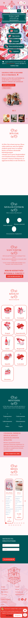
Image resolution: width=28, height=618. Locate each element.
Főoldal (17, 587)
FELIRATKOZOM (9, 559)
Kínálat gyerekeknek (8, 85)
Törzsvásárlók (11, 63)
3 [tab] (10, 523)
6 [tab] (17, 523)
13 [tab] (16, 525)
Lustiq (4, 594)
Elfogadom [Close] (18, 615)
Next (26, 118)
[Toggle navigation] (4, 3)
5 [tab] (15, 523)
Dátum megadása (14, 276)
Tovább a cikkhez (9, 519)
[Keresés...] (10, 11)
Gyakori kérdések (6, 599)
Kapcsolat (4, 602)
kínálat (3, 587)
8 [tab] (21, 523)
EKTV (2, 604)
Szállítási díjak (19, 592)
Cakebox (4, 592)
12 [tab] (13, 525)
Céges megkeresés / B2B (12, 453)
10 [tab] (9, 525)
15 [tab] (20, 525)
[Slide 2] (15, 110)
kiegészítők (4, 589)
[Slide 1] (14, 57)
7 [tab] (19, 523)
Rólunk (17, 589)
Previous (2, 118)
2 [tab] (8, 523)
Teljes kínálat (6, 88)
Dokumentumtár (19, 594)
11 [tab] (11, 525)
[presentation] (14, 554)
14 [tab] (18, 525)
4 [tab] (12, 523)
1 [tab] (6, 523)
